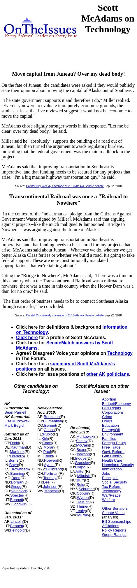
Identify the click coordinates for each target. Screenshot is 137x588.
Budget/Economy (116, 403)
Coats (47, 443)
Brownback (19, 469)
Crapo (80, 467)
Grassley (82, 463)
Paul (47, 451)
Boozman (52, 417)
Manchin (51, 491)
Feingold (17, 530)
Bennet (50, 425)
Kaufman (18, 447)
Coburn (83, 493)
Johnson (50, 486)
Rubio (48, 434)
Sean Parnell (15, 412)
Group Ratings (114, 534)
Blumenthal (52, 421)
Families (109, 438)
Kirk (45, 438)
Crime (107, 417)
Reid (80, 484)
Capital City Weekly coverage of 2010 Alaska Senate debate (65, 186)
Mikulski (84, 476)
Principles (110, 478)
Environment (112, 434)
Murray (83, 515)
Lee (46, 482)
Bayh (13, 465)
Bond (16, 478)
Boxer (82, 449)
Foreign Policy (114, 443)
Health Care (112, 460)
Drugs (107, 421)
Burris (13, 460)
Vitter (80, 471)
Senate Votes (113, 513)
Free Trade (111, 447)
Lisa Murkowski (17, 421)
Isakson (83, 454)
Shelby (81, 441)
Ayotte (49, 465)
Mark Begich (14, 425)
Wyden (83, 497)
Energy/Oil (111, 430)
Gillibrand (54, 469)
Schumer (86, 489)
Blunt (49, 456)
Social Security (114, 482)
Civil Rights (111, 408)
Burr (80, 480)
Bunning (17, 473)
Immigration (112, 469)
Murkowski (85, 436)
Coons (49, 430)
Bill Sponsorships (116, 521)
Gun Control (112, 456)
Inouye (81, 458)
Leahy (81, 511)
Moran (48, 447)
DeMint (83, 502)
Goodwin (18, 504)
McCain (82, 445)
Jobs (106, 473)
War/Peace (111, 495)
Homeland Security (118, 465)
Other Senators (115, 508)
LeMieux (17, 456)
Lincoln (17, 521)
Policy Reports (114, 530)
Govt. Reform (113, 451)
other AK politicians (107, 374)
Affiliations (110, 526)
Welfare (108, 499)
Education (110, 425)
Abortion (109, 399)
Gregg (16, 486)
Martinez (17, 451)
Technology (119, 353)
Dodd (14, 443)
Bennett (16, 499)
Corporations (113, 412)
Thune (82, 506)
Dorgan (17, 482)
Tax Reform (111, 486)
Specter (16, 495)
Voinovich (19, 491)
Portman (51, 473)
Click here (27, 337)
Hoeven (50, 460)
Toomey (50, 478)
